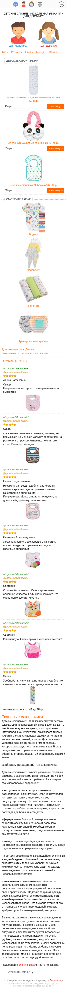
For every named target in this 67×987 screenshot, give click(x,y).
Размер (15, 52)
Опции (53, 52)
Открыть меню (20, 972)
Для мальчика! (18, 34)
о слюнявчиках (25, 964)
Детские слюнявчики (22, 60)
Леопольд (55, 980)
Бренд (40, 52)
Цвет (28, 52)
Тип (4, 52)
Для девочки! (48, 34)
